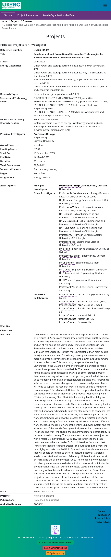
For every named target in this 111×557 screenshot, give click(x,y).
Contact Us (104, 511)
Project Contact (67, 294)
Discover (8, 15)
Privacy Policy (102, 518)
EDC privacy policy (55, 553)
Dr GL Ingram (67, 262)
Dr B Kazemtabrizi (69, 273)
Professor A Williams (70, 207)
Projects (15, 21)
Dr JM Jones (65, 200)
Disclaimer (104, 514)
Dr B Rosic (65, 248)
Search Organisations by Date (58, 15)
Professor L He (67, 241)
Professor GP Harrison (71, 234)
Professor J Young (69, 287)
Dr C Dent (64, 269)
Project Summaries (27, 15)
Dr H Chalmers (67, 227)
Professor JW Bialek (70, 255)
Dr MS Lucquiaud (68, 221)
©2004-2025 (103, 521)
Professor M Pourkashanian (74, 193)
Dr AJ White (65, 280)
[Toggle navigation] (105, 5)
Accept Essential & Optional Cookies (56, 542)
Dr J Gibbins (66, 214)
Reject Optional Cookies (55, 547)
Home (4, 21)
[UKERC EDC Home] (11, 5)
